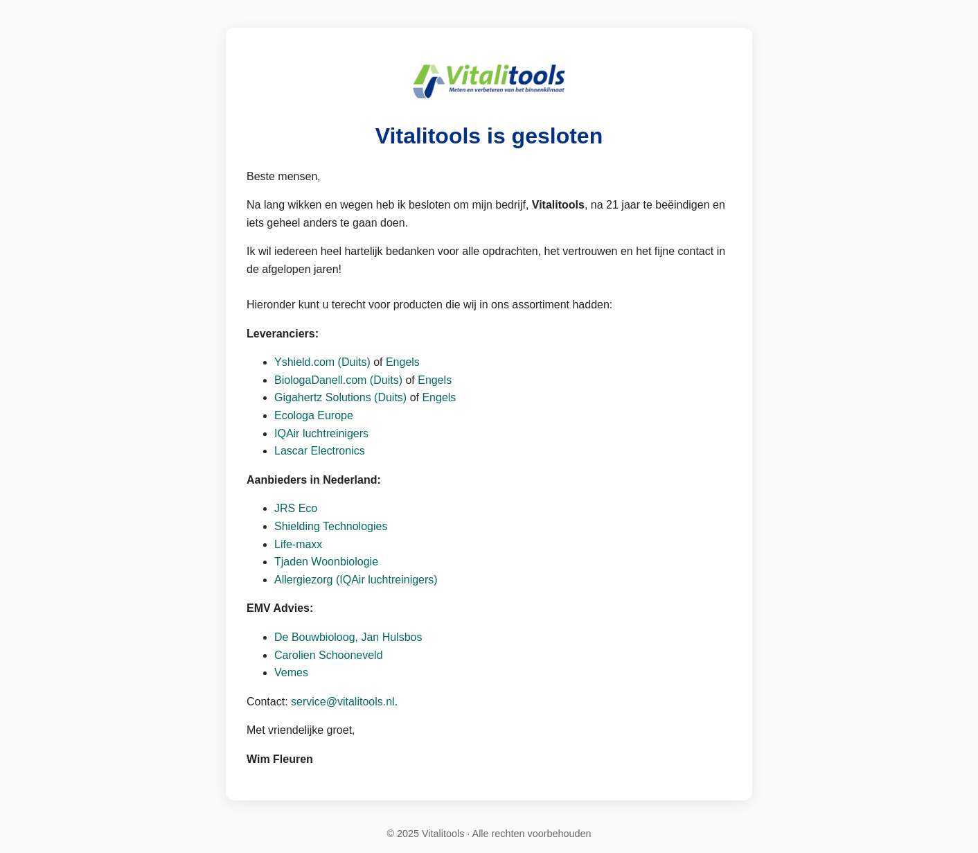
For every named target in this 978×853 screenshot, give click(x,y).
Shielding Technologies (330, 526)
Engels (403, 362)
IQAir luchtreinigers (321, 433)
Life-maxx (298, 544)
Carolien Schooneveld (328, 655)
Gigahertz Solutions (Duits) (342, 397)
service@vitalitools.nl (343, 701)
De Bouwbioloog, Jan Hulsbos (348, 637)
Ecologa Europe (313, 415)
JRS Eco (295, 508)
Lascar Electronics (319, 451)
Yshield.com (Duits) (322, 362)
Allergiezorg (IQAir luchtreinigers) (356, 580)
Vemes (291, 672)
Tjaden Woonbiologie (326, 562)
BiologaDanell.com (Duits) (338, 380)
